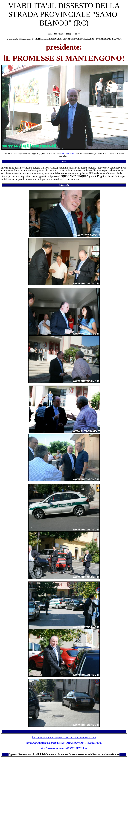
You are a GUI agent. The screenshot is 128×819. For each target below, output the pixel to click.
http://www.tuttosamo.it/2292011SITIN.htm (64, 748)
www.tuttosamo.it (67, 153)
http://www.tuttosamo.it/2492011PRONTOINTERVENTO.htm (64, 737)
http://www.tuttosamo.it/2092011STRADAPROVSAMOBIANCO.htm (64, 743)
